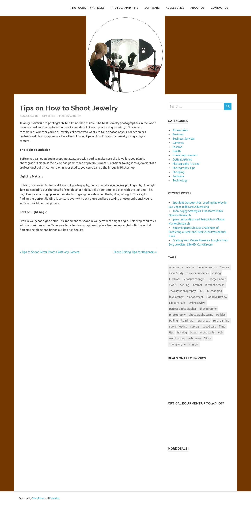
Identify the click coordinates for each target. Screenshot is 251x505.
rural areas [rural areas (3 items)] (203, 320)
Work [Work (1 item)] (207, 338)
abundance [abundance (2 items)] (176, 267)
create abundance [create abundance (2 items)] (198, 273)
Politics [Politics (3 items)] (221, 314)
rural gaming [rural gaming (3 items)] (221, 320)
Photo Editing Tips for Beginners (134, 252)
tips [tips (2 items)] (171, 332)
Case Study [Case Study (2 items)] (176, 273)
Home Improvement (185, 155)
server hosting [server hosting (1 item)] (178, 326)
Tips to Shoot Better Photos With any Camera (50, 252)
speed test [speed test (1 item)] (209, 326)
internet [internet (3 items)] (197, 285)
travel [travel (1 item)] (193, 332)
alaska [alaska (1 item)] (190, 267)
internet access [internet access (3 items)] (214, 285)
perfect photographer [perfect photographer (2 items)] (182, 308)
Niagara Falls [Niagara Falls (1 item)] (177, 302)
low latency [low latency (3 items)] (176, 296)
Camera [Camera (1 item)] (225, 267)
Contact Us (219, 7)
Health (177, 151)
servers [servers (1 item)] (194, 326)
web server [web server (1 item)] (194, 338)
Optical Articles (182, 159)
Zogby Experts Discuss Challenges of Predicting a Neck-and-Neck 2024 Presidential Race (197, 232)
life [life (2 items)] (201, 290)
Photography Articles (87, 7)
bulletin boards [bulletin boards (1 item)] (207, 267)
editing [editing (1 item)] (216, 273)
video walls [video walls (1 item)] (207, 332)
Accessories (175, 7)
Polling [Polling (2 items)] (173, 320)
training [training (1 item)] (182, 332)
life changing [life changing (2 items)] (214, 290)
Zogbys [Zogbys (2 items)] (193, 344)
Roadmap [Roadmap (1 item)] (187, 320)
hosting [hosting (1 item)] (184, 285)
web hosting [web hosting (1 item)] (177, 338)
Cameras (178, 142)
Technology (180, 180)
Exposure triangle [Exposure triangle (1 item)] (193, 279)
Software (151, 7)
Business (178, 134)
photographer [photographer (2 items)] (208, 308)
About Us (197, 7)
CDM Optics (48, 116)
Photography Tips (124, 7)
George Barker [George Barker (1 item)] (217, 279)
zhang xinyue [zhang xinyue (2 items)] (177, 344)
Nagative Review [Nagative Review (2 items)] (216, 296)
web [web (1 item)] (220, 332)
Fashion (177, 146)
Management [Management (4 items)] (195, 296)
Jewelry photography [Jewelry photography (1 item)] (182, 290)
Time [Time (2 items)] (222, 326)
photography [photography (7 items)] (177, 314)
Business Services (184, 138)
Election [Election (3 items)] (174, 279)
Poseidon (54, 498)
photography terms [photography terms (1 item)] (201, 314)
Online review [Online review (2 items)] (197, 302)
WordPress (38, 498)
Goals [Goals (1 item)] (173, 285)
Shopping (178, 172)
